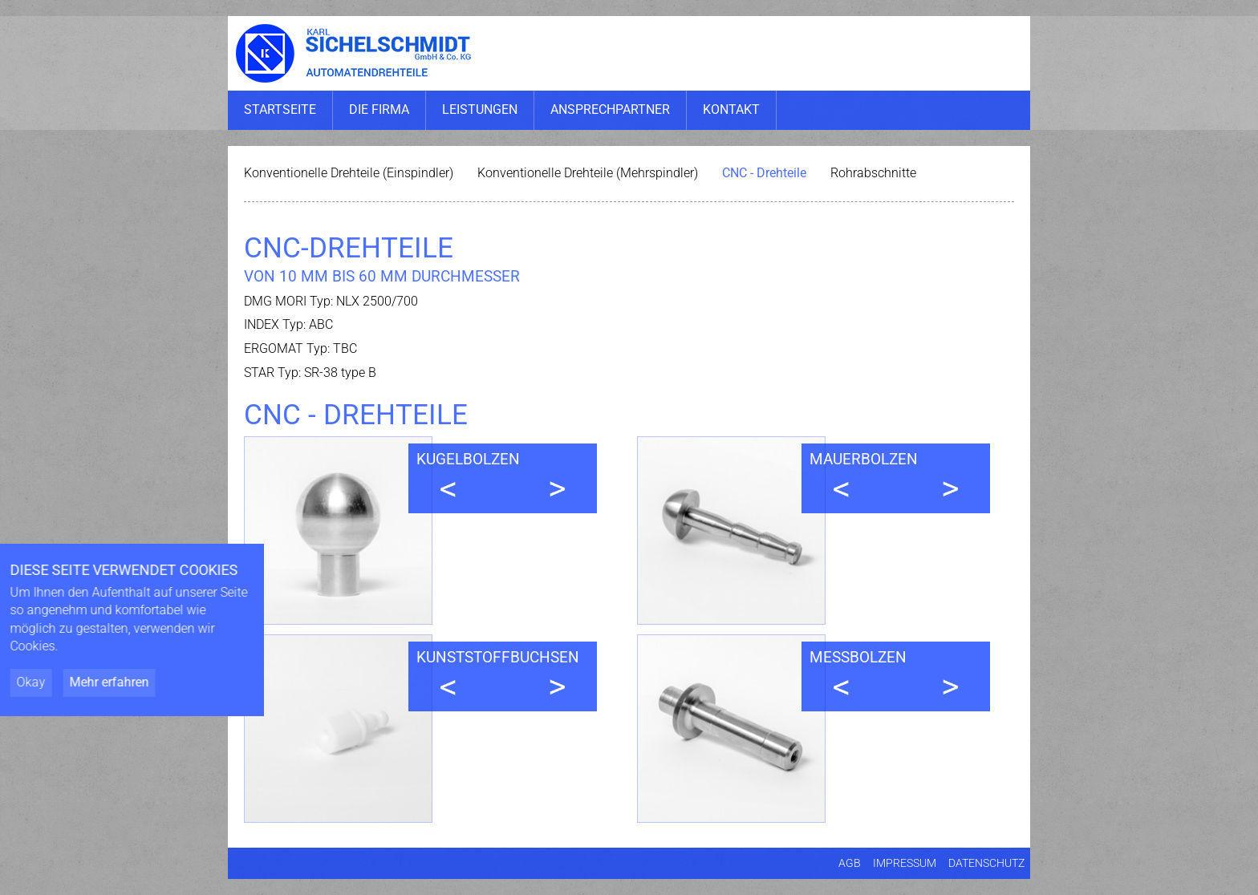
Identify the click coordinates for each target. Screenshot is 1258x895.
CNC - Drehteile (764, 172)
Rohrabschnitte (873, 172)
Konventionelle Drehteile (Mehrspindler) (587, 172)
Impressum (904, 863)
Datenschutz (986, 863)
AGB (849, 863)
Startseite (280, 109)
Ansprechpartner (610, 109)
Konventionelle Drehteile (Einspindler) (348, 172)
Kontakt (731, 109)
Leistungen (479, 109)
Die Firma (379, 109)
